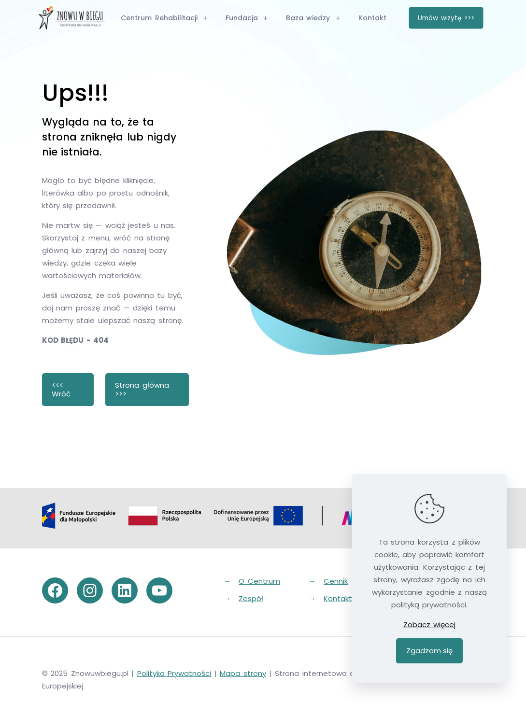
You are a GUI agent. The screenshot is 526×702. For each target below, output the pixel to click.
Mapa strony (243, 673)
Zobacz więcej (429, 624)
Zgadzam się (429, 651)
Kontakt (338, 598)
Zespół (251, 598)
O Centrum (259, 581)
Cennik (336, 581)
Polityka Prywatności (174, 673)
